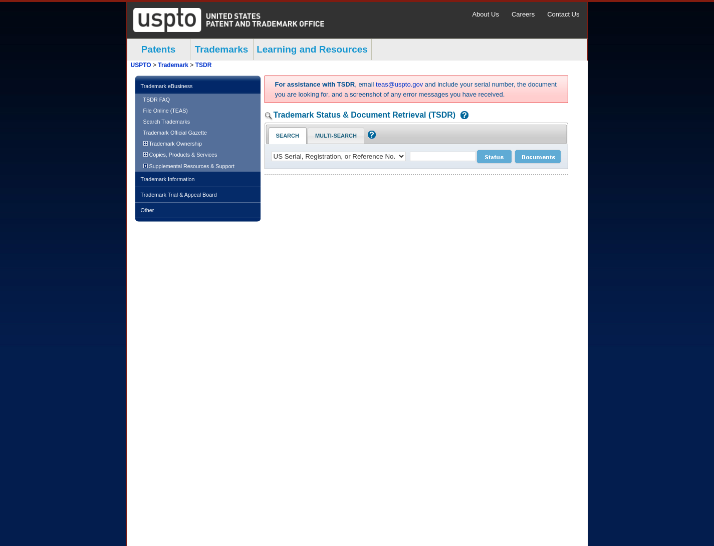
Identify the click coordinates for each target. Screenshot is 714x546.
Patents (158, 49)
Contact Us (563, 14)
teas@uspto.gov (399, 84)
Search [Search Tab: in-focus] (287, 136)
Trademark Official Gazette (175, 133)
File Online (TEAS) (165, 111)
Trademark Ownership (172, 144)
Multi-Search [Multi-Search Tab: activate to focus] (336, 136)
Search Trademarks (166, 122)
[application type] (338, 156)
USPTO (141, 65)
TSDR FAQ (156, 100)
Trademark (173, 65)
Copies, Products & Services (180, 155)
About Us (485, 14)
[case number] (443, 156)
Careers (523, 14)
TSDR (203, 65)
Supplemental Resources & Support (188, 166)
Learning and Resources (312, 49)
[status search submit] (494, 156)
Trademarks (222, 49)
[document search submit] (538, 156)
